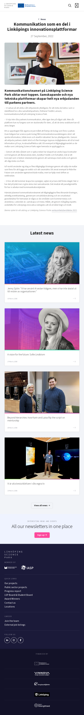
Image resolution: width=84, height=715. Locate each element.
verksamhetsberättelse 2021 (64, 210)
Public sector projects (15, 587)
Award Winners (12, 599)
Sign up (42, 535)
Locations (9, 606)
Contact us (10, 603)
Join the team (11, 621)
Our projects (10, 583)
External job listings (14, 625)
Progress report (12, 591)
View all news (42, 505)
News (43, 19)
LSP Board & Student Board (18, 595)
